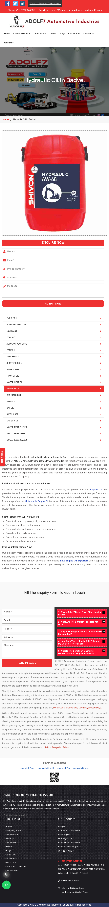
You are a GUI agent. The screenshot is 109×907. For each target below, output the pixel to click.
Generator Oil (14, 395)
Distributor (10, 862)
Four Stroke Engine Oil (69, 842)
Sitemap (9, 838)
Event (53, 33)
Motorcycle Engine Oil (36, 501)
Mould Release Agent (18, 440)
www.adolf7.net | (46, 768)
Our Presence (12, 842)
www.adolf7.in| (63, 768)
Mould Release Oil (16, 433)
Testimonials (11, 858)
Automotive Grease (17, 344)
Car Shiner (12, 421)
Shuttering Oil (14, 363)
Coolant (11, 337)
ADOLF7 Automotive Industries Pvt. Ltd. (28, 794)
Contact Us (88, 33)
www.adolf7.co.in (81, 768)
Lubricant (12, 331)
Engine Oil (12, 318)
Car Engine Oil (65, 838)
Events (8, 846)
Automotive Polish (16, 324)
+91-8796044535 (21, 10)
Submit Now (53, 303)
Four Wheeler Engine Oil (69, 846)
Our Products (39, 33)
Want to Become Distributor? (45, 3)
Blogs (62, 33)
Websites (8, 42)
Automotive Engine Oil (69, 830)
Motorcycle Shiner (17, 427)
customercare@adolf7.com (87, 10)
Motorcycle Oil (15, 382)
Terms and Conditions (15, 866)
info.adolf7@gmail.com (55, 10)
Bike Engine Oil (65, 834)
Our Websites (11, 870)
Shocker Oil (13, 357)
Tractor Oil (13, 376)
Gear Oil (11, 401)
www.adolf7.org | (27, 768)
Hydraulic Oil (13, 389)
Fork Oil (11, 350)
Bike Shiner (12, 414)
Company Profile (21, 33)
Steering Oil (13, 369)
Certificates (74, 33)
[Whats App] (6, 884)
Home (7, 33)
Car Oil (10, 408)
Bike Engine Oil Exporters (74, 560)
